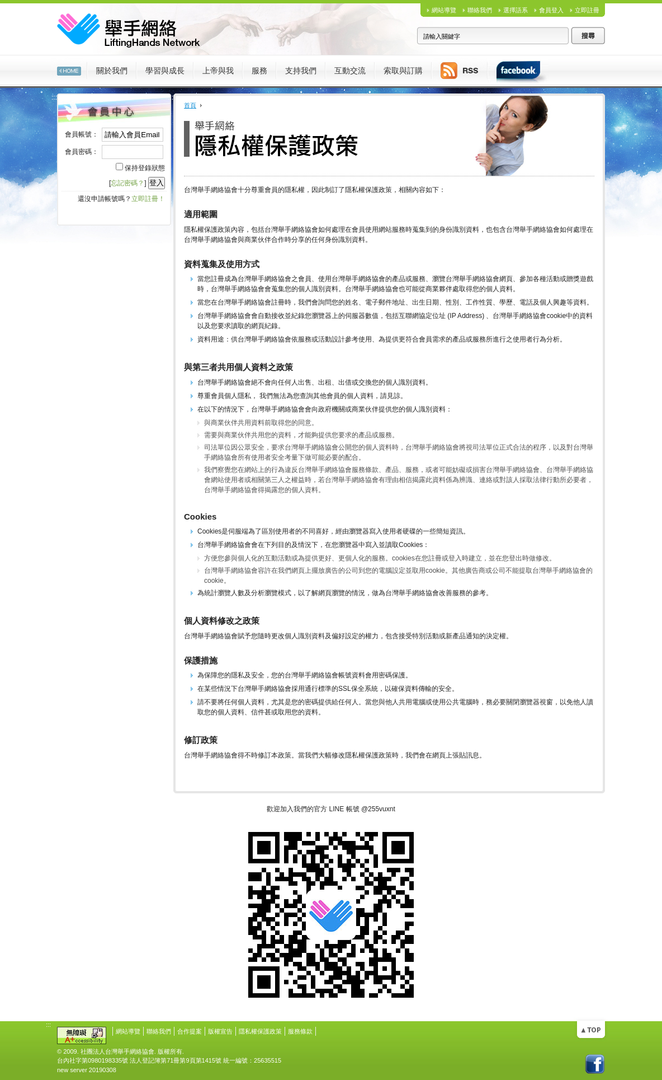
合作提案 (189, 1031)
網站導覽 (444, 10)
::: (48, 59)
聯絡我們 (479, 10)
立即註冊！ (148, 199)
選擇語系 (515, 10)
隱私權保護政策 (260, 1031)
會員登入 (551, 10)
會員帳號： (81, 134)
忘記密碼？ (127, 183)
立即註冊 (587, 10)
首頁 (190, 105)
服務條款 (300, 1031)
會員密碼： (81, 152)
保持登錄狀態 (145, 168)
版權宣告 (220, 1031)
